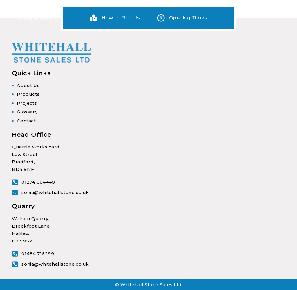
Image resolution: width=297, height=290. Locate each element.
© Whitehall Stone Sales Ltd (148, 284)
